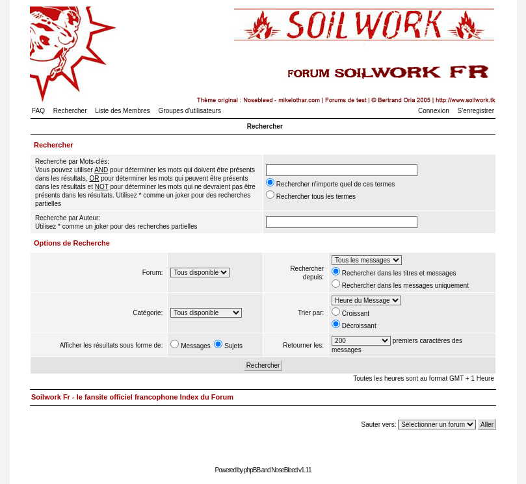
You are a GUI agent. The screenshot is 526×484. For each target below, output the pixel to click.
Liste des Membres (122, 110)
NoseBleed (284, 470)
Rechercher (70, 110)
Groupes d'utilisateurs (190, 110)
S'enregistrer (476, 110)
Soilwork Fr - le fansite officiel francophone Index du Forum (132, 397)
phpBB (252, 470)
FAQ (38, 110)
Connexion (433, 110)
